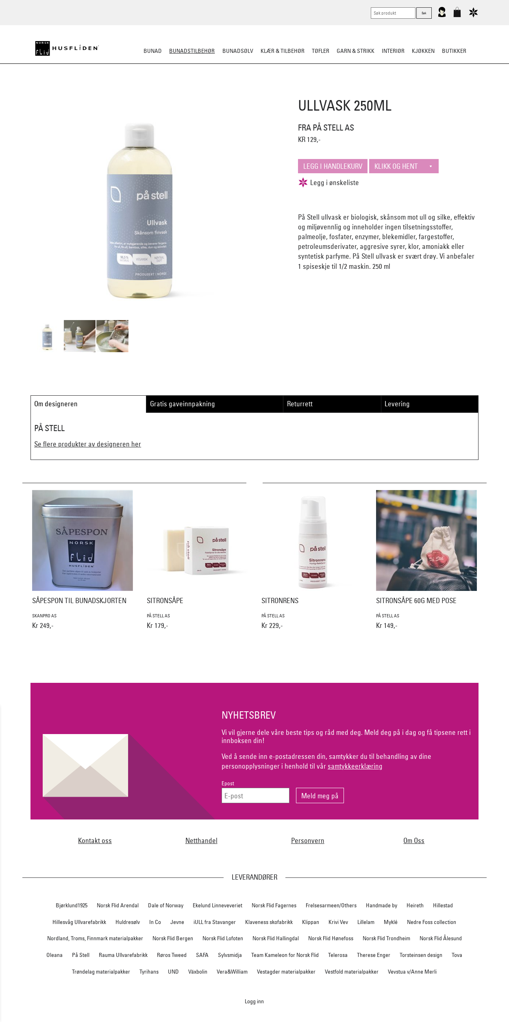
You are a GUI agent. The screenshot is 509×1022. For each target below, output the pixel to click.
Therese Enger (373, 955)
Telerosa (338, 955)
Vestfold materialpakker (351, 971)
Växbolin (197, 971)
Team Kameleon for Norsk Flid (285, 955)
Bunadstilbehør (192, 50)
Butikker (454, 50)
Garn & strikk (355, 50)
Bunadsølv (237, 50)
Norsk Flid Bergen (172, 938)
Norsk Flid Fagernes (274, 905)
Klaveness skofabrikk (269, 922)
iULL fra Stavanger (215, 922)
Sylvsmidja (230, 955)
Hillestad (443, 905)
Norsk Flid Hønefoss (330, 938)
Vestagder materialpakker (286, 971)
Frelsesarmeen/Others (331, 905)
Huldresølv (127, 922)
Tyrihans (149, 971)
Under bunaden (323, 91)
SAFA (202, 955)
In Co (155, 922)
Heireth (415, 905)
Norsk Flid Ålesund (441, 938)
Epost (228, 783)
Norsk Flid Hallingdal (275, 938)
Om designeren (56, 403)
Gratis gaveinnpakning (182, 403)
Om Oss (413, 840)
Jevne (177, 922)
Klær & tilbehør (283, 50)
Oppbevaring (230, 91)
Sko (103, 91)
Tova (457, 955)
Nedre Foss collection (431, 922)
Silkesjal (192, 91)
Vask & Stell (394, 91)
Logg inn (254, 1001)
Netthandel (201, 840)
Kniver (361, 91)
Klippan (310, 922)
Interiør (393, 50)
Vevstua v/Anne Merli (412, 971)
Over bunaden (275, 91)
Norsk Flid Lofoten (222, 938)
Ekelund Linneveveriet (217, 905)
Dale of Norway (165, 905)
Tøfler (320, 50)
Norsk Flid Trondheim (386, 938)
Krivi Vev (338, 922)
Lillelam (365, 922)
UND (173, 971)
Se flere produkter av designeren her (87, 444)
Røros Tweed (172, 955)
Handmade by (381, 905)
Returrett (300, 403)
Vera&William (232, 971)
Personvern (307, 840)
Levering (397, 403)
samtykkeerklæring (355, 766)
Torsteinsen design (421, 955)
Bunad (153, 50)
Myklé (391, 922)
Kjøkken (423, 50)
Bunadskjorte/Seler (144, 91)
